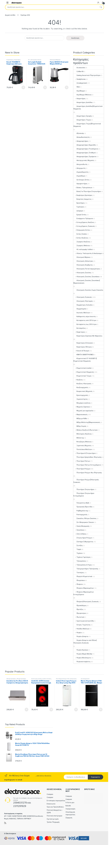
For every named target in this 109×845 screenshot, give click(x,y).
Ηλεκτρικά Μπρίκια (55, 59)
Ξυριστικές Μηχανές (82, 445)
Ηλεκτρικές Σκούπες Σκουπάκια (86, 276)
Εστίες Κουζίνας (80, 238)
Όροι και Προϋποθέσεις (55, 807)
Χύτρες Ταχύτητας (81, 625)
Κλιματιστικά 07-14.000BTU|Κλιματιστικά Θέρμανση (85, 359)
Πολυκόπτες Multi (81, 503)
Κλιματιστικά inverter (82, 368)
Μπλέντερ (78, 438)
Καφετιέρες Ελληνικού (83, 343)
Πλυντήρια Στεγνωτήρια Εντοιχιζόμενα (83, 494)
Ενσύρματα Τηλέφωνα (83, 218)
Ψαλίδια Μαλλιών (81, 629)
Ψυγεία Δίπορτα (80, 636)
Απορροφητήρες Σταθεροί (84, 153)
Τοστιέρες (78, 572)
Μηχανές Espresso (81, 407)
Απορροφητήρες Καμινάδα (84, 145)
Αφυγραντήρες (80, 183)
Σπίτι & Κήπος (79, 534)
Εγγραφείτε (95, 777)
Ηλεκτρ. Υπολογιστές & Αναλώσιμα (87, 253)
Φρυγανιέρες (79, 613)
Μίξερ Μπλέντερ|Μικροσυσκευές (86, 422)
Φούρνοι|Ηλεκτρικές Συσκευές (86, 601)
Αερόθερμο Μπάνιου (82, 95)
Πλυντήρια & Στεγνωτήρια (84, 453)
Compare (50, 794)
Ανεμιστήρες (79, 98)
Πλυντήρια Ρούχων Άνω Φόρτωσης (87, 472)
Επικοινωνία (51, 804)
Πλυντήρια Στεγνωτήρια (83, 489)
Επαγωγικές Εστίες (81, 230)
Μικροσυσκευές (80, 414)
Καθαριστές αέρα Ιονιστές (84, 316)
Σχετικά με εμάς (53, 819)
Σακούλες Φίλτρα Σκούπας (84, 518)
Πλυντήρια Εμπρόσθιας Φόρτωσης (87, 457)
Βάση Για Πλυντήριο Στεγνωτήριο (87, 191)
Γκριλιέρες (78, 207)
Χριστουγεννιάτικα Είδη (83, 621)
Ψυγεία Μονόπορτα (82, 658)
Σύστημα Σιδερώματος (83, 542)
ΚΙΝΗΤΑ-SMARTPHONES (83, 354)
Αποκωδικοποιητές (81, 137)
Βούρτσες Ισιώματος (82, 199)
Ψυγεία (77, 632)
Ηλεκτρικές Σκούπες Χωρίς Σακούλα (88, 290)
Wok (76, 87)
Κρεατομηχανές (80, 395)
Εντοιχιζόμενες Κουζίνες (83, 222)
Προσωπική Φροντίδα (82, 507)
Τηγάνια (77, 553)
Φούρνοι (78, 584)
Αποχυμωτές (79, 168)
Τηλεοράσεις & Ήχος (82, 565)
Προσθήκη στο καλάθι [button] (23, 87)
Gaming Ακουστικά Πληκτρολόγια (86, 75)
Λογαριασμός (70, 809)
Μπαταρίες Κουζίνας (82, 434)
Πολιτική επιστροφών (54, 816)
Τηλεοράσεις (79, 561)
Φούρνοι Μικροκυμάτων (83, 588)
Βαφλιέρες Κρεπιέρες (82, 195)
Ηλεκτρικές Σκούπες (82, 272)
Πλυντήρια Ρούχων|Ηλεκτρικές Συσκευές (86, 481)
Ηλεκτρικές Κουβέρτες (83, 265)
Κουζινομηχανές (80, 387)
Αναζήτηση (101, 7)
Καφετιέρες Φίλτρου (82, 347)
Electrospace (11, 833)
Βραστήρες (79, 203)
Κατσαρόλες (79, 328)
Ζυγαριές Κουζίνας (81, 242)
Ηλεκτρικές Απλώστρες (83, 261)
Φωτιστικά (78, 617)
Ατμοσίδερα (79, 176)
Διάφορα (78, 211)
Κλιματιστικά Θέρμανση (83, 372)
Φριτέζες (78, 609)
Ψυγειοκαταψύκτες (81, 661)
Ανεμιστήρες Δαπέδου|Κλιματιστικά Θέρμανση (88, 107)
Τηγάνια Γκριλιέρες (82, 557)
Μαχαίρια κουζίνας (81, 403)
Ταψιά (77, 549)
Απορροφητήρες (80, 141)
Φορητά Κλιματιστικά (83, 576)
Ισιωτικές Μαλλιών (81, 313)
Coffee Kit (78, 71)
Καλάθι (68, 806)
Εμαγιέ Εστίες (79, 215)
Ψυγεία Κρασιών (80, 650)
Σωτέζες (78, 545)
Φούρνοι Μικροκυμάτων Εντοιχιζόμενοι (83, 593)
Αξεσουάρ (78, 133)
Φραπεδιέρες (79, 605)
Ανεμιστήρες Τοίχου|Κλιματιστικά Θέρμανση (87, 125)
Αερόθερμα (79, 91)
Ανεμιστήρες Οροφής (82, 116)
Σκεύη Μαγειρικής (81, 526)
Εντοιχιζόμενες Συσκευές (84, 226)
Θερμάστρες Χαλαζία (82, 305)
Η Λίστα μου (70, 802)
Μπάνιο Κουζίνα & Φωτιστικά (85, 430)
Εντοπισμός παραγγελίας (56, 800)
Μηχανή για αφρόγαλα (83, 411)
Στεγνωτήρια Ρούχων (82, 538)
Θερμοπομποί (79, 309)
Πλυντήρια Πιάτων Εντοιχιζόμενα (87, 465)
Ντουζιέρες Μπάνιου (82, 442)
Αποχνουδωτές (80, 164)
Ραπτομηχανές (80, 514)
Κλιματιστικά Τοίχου (82, 376)
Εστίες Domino (80, 234)
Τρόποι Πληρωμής (53, 822)
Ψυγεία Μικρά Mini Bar (82, 654)
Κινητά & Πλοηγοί (81, 351)
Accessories (79, 67)
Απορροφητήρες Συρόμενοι (84, 156)
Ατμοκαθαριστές (81, 172)
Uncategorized (80, 83)
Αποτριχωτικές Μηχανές (83, 160)
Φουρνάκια (79, 580)
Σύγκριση (69, 818)
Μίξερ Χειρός (79, 426)
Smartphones (79, 79)
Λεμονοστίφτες (80, 399)
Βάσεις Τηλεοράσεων (82, 187)
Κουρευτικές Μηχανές (82, 391)
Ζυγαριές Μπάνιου (81, 245)
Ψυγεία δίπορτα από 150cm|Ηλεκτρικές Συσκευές (85, 641)
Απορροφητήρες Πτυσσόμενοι (85, 149)
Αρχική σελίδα (10, 15)
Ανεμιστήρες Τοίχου (82, 120)
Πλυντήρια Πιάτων (81, 461)
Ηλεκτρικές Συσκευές (82, 297)
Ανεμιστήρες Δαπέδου (83, 102)
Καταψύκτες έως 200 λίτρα (85, 324)
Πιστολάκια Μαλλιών (82, 449)
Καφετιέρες (9, 59)
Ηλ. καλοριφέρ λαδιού (34, 59)
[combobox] (51, 7)
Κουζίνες (78, 380)
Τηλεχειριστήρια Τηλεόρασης (85, 569)
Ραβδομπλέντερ (80, 511)
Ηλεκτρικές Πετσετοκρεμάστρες (86, 269)
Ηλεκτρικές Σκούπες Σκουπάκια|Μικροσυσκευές (86, 281)
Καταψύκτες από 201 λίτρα (84, 320)
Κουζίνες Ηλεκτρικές (82, 383)
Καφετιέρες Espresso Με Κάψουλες (87, 336)
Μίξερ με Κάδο (80, 418)
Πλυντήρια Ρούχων (81, 469)
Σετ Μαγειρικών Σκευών (83, 522)
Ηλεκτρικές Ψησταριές (83, 301)
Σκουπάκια (78, 530)
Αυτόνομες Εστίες (81, 180)
